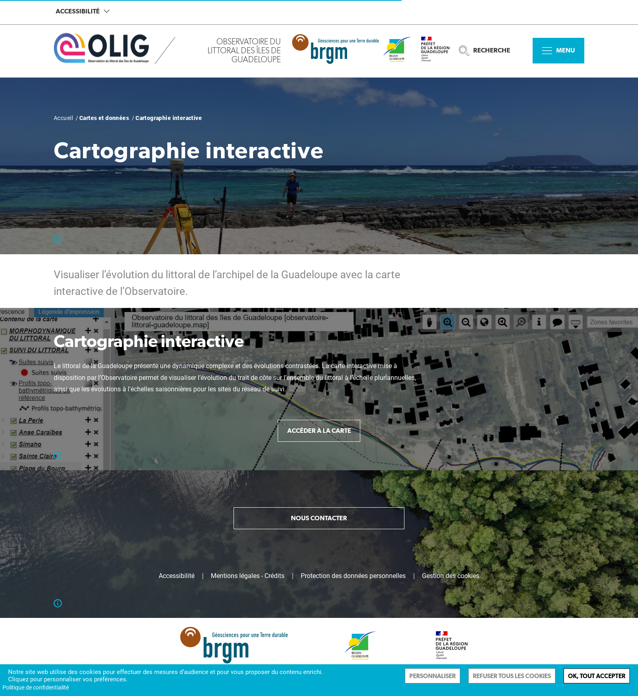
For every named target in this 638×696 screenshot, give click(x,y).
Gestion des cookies (450, 576)
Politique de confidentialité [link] (35, 687)
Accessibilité (82, 11)
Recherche (484, 51)
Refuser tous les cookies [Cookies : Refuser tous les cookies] (512, 675)
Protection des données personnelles (353, 576)
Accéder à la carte (319, 430)
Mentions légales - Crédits (247, 576)
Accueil (63, 118)
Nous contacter (319, 518)
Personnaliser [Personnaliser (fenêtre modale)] (432, 675)
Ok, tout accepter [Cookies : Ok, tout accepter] (596, 675)
